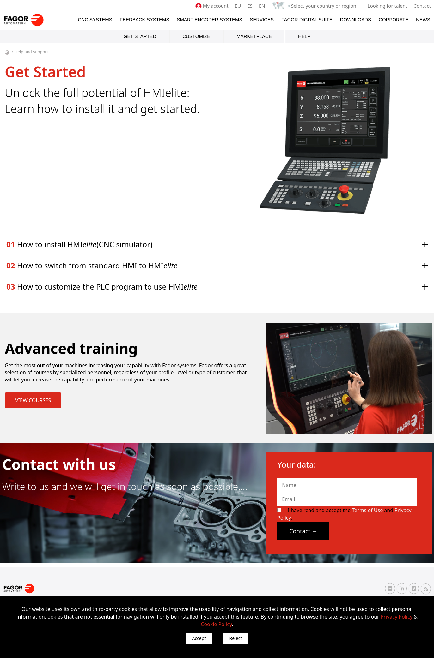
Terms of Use (367, 510)
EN (263, 6)
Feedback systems (144, 19)
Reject (235, 638)
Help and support (31, 52)
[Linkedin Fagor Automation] (402, 588)
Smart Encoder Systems (209, 19)
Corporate (393, 19)
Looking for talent (387, 6)
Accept (199, 638)
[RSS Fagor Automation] (426, 588)
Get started (140, 36)
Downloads (355, 19)
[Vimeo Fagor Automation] (414, 588)
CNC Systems (95, 19)
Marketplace (254, 36)
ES (250, 6)
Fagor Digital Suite (307, 19)
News (423, 19)
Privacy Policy (397, 616)
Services (262, 19)
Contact (422, 6)
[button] (217, 244)
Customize (196, 36)
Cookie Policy (216, 624)
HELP (304, 36)
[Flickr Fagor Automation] (390, 588)
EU (238, 6)
